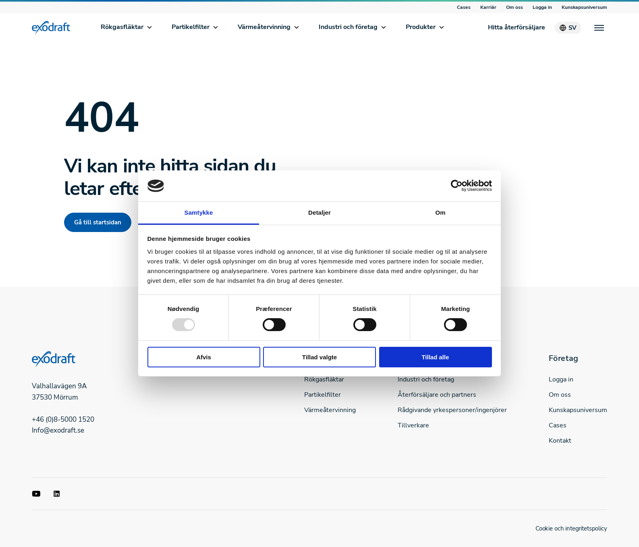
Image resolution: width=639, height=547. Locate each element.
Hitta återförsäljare (516, 27)
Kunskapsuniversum (584, 7)
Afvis (203, 357)
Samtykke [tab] (199, 212)
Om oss (514, 7)
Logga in (542, 7)
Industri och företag (348, 27)
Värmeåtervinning (264, 27)
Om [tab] (440, 212)
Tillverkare (413, 425)
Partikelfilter (191, 27)
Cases (464, 7)
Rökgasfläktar (122, 27)
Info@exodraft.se (58, 430)
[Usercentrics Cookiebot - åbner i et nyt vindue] (456, 186)
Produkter (421, 27)
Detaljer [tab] (319, 212)
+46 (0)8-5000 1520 (63, 419)
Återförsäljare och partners (437, 394)
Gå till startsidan (97, 222)
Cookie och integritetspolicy (571, 528)
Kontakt (560, 440)
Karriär (488, 7)
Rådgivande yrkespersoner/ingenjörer (452, 410)
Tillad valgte (319, 357)
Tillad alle (435, 357)
